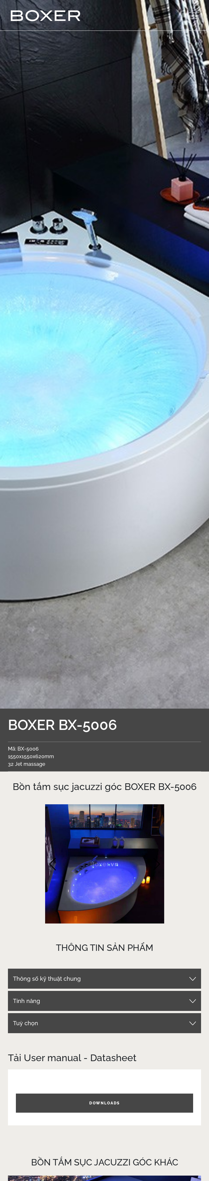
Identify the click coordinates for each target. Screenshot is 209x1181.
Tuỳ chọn (25, 1023)
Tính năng (26, 1001)
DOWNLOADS (104, 1103)
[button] (52, 864)
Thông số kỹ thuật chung (47, 978)
